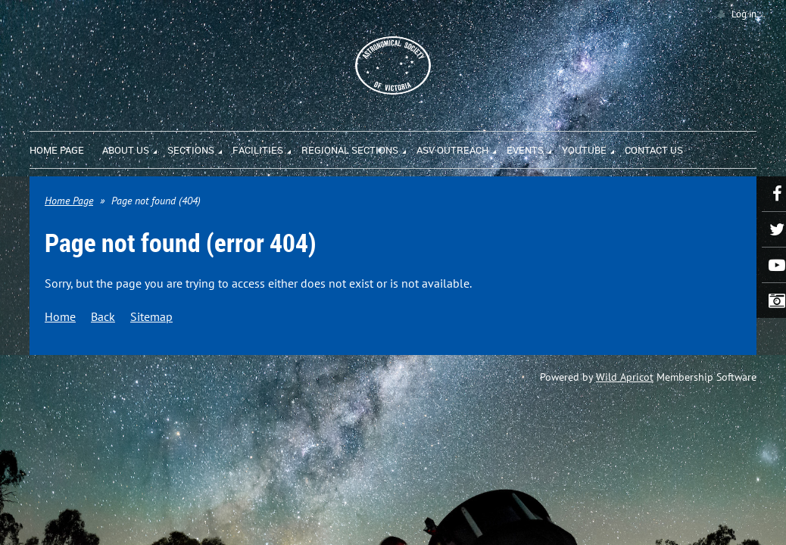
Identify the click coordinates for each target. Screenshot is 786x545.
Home (60, 316)
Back (103, 316)
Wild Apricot (624, 377)
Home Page (69, 200)
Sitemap (151, 316)
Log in (743, 14)
